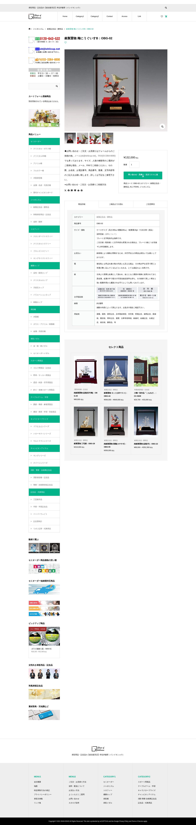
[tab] (81, 204)
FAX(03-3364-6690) (107, 156)
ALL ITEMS (134, 187)
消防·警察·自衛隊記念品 (147, 799)
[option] (44, 641)
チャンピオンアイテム (147, 794)
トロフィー (107, 790)
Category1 (80, 16)
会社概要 (37, 782)
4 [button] (46, 643)
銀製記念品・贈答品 (104, 217)
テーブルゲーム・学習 (147, 786)
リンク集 (37, 803)
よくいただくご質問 (76, 794)
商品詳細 (81, 204)
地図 (36, 786)
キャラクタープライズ (147, 790)
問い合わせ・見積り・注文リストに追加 (143, 175)
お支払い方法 (74, 790)
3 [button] (44, 643)
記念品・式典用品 (145, 803)
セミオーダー (108, 782)
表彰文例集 (38, 799)
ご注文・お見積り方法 (77, 782)
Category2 (95, 16)
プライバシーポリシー (43, 794)
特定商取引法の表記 (42, 790)
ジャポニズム (145, 187)
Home (65, 16)
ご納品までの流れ (116, 204)
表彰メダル (107, 803)
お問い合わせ (74, 799)
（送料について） (111, 234)
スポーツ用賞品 (144, 782)
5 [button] (48, 643)
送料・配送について (76, 786)
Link (139, 16)
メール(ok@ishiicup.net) (85, 156)
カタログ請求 (74, 803)
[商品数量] (134, 164)
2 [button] (42, 643)
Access (124, 16)
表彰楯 (106, 799)
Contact (110, 16)
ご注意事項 (150, 204)
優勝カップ (107, 794)
